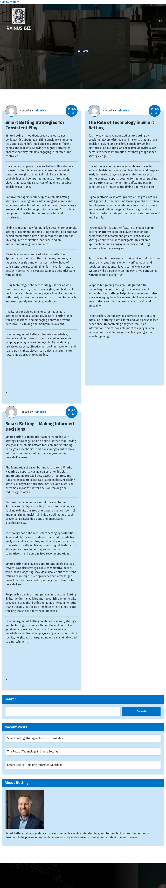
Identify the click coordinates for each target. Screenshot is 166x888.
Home (83, 51)
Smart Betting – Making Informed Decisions (34, 764)
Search (11, 699)
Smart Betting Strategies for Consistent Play (34, 125)
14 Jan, (71, 111)
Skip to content (9, 2)
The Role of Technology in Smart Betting (32, 751)
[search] (160, 21)
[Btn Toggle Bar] (153, 21)
